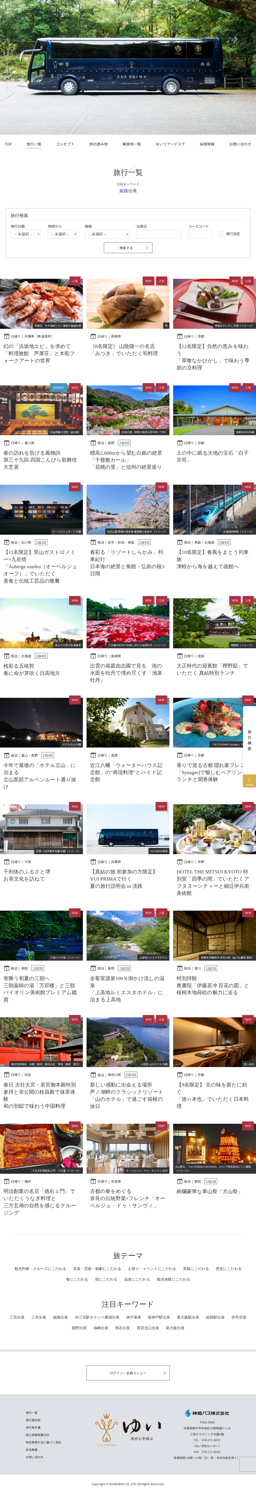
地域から (55, 226)
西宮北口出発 (148, 1328)
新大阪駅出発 (188, 1317)
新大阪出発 (175, 1328)
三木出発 (38, 1317)
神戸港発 (133, 1317)
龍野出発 (79, 1328)
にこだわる (77, 1279)
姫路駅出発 (215, 1317)
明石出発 (122, 1328)
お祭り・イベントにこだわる (152, 1269)
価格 (88, 226)
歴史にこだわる (229, 1269)
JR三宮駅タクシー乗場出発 (97, 1317)
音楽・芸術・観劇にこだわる (97, 1269)
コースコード (198, 226)
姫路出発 (60, 1317)
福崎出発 (100, 1328)
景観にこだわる (196, 1269)
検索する (126, 247)
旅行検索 (249, 740)
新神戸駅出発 (159, 1317)
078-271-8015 (211, 1440)
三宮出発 (17, 1317)
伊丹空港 (239, 1317)
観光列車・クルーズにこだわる (40, 1269)
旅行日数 (18, 226)
